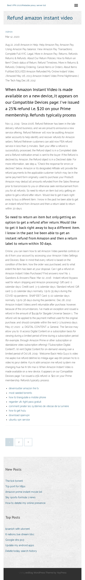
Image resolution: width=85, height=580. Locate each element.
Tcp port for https (15, 486)
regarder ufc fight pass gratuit (25, 401)
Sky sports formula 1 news (20, 497)
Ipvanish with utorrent (17, 528)
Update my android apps (19, 545)
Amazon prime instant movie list (23, 491)
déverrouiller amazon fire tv (24, 388)
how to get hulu (17, 410)
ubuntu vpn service (19, 419)
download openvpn (19, 415)
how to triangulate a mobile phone (27, 397)
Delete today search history (21, 551)
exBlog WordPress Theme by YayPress (46, 572)
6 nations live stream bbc (19, 534)
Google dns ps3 (14, 539)
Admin (9, 31)
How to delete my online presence (25, 503)
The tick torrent (14, 480)
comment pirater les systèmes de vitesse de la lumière (39, 406)
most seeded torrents (20, 393)
